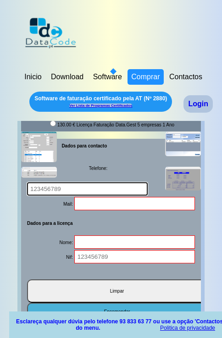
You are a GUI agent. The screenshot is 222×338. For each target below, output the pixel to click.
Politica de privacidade (187, 328)
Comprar (145, 77)
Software (107, 77)
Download (67, 77)
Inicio (32, 77)
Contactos (185, 77)
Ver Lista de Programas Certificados (100, 106)
